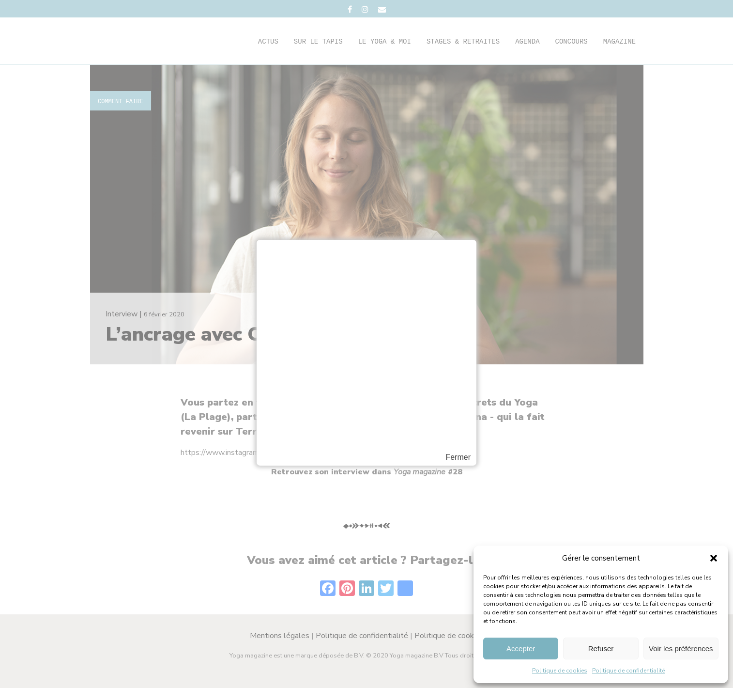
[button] (713, 558)
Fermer (458, 457)
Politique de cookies (559, 670)
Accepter (520, 648)
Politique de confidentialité (628, 670)
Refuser (601, 648)
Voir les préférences (681, 648)
